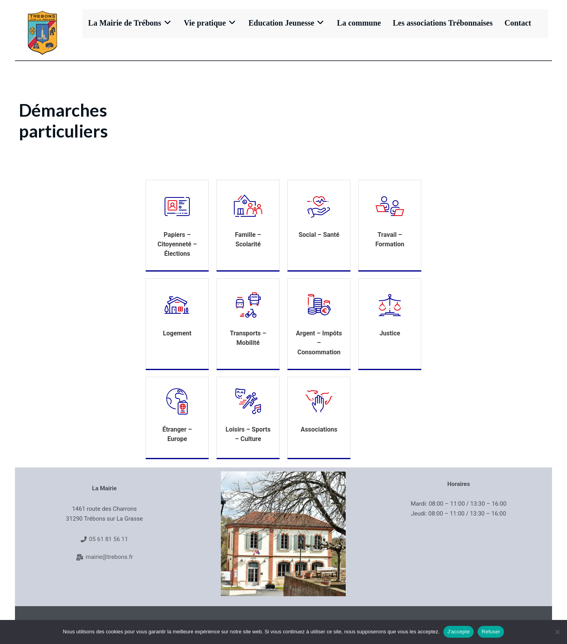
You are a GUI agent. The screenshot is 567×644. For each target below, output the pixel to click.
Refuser (491, 632)
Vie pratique (207, 23)
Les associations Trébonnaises (437, 23)
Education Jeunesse (282, 23)
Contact (512, 23)
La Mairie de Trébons (129, 23)
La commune (354, 23)
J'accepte (458, 632)
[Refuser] (557, 632)
